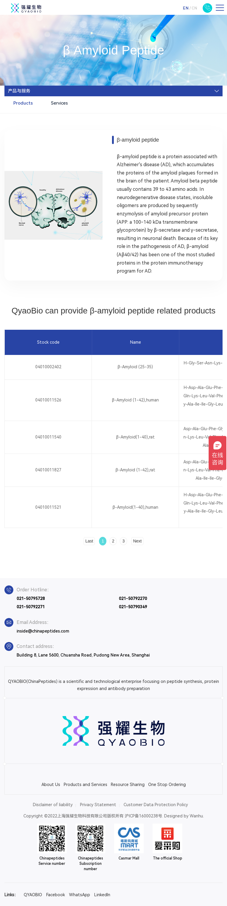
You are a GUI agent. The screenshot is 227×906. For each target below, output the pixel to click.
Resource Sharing (128, 784)
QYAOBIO (33, 894)
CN (194, 7)
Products (23, 103)
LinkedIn (102, 894)
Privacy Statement (98, 804)
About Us (50, 784)
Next (137, 541)
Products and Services (85, 784)
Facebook (55, 894)
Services (59, 103)
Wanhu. (197, 816)
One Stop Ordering (167, 784)
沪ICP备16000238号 (143, 816)
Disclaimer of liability (53, 804)
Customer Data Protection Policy (156, 804)
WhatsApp (79, 894)
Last (89, 541)
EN (185, 7)
